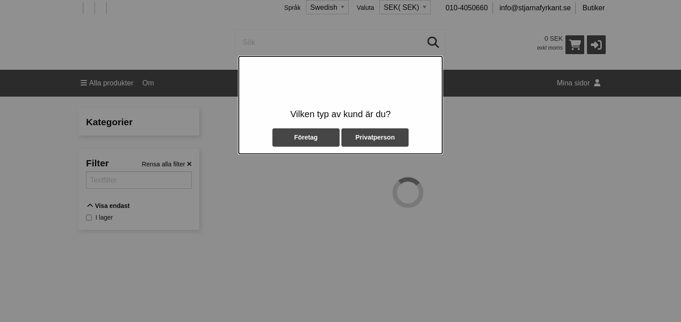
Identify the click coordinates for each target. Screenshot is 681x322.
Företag (306, 137)
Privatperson (375, 137)
